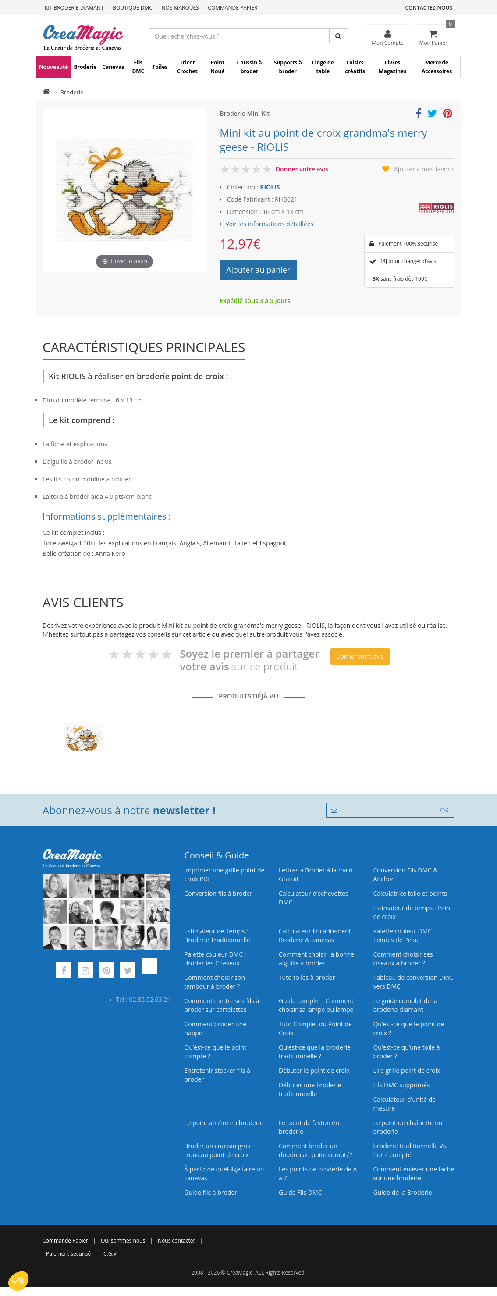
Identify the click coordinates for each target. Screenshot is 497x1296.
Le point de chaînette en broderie (407, 1127)
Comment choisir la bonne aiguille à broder (316, 958)
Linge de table (323, 67)
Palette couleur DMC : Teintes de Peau (404, 935)
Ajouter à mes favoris (424, 169)
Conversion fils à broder (218, 893)
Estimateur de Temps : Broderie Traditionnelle (217, 935)
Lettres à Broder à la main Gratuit (316, 874)
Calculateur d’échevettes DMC (313, 897)
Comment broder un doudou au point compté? (315, 1150)
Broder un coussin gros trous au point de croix (217, 1150)
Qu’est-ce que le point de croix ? (408, 1028)
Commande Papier (232, 7)
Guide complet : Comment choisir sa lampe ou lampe (316, 1005)
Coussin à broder (249, 67)
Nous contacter (176, 1240)
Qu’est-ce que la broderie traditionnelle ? (315, 1051)
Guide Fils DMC (300, 1192)
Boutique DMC (133, 7)
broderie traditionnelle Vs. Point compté (410, 1150)
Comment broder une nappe (215, 1028)
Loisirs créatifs (355, 67)
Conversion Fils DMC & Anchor (405, 874)
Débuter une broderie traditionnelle (310, 1089)
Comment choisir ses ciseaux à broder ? (403, 958)
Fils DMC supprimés (401, 1085)
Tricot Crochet (187, 67)
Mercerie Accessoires (437, 67)
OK (444, 810)
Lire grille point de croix (406, 1070)
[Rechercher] (339, 35)
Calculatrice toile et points (410, 893)
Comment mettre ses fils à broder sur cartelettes (221, 1005)
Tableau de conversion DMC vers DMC (413, 981)
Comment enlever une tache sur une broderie (413, 1173)
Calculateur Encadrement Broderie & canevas (315, 935)
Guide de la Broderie (402, 1192)
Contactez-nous (428, 7)
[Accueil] (46, 92)
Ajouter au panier (258, 269)
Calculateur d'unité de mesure (404, 1103)
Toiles (159, 67)
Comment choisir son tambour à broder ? (214, 981)
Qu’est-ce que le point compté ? (215, 1051)
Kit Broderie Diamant (74, 7)
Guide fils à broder (210, 1192)
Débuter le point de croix (314, 1070)
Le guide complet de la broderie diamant (405, 1005)
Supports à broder (288, 67)
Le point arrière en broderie (223, 1122)
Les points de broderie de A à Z (318, 1173)
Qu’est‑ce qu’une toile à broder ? (406, 1051)
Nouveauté (53, 67)
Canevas (113, 67)
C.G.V (110, 1253)
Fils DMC (138, 67)
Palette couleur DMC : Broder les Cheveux (215, 958)
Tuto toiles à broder (307, 977)
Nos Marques (180, 7)
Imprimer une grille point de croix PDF (224, 874)
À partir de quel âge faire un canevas (224, 1173)
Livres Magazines (392, 67)
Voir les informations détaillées (269, 224)
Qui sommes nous (123, 1240)
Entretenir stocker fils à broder (217, 1074)
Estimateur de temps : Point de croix (412, 912)
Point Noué (217, 67)
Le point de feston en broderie (309, 1127)
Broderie (85, 67)
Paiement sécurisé (68, 1253)
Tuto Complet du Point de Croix (315, 1028)
